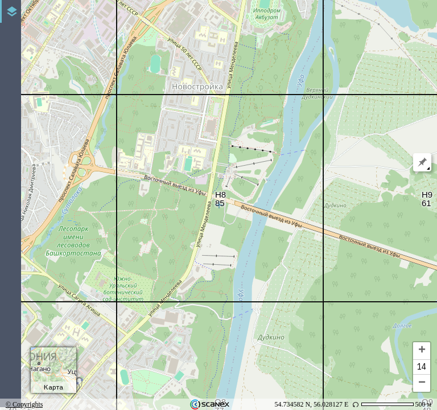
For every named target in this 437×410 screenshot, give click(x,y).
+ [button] (422, 350)
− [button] (422, 383)
